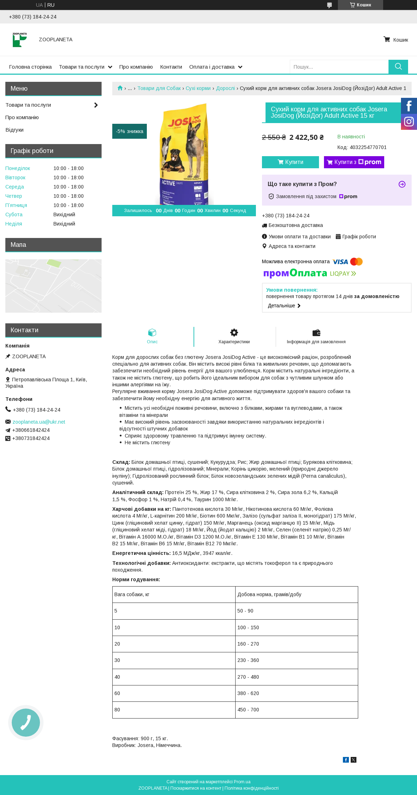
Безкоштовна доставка (296, 225)
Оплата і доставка (212, 67)
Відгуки (14, 130)
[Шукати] (398, 67)
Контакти (171, 67)
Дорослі (225, 88)
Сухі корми (198, 88)
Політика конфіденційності (252, 788)
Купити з (357, 162)
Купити (294, 162)
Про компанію (136, 67)
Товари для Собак (159, 88)
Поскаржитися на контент (195, 788)
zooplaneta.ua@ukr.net (38, 422)
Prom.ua (242, 781)
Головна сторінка (30, 67)
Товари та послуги (81, 67)
